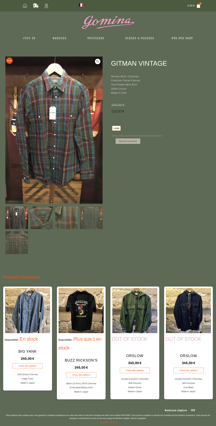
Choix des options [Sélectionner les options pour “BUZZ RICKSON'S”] (81, 374)
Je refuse (114, 422)
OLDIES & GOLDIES (140, 38)
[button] (97, 61)
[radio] (116, 128)
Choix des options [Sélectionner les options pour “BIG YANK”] (27, 365)
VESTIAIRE (97, 38)
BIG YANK (27, 351)
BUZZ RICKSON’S (81, 360)
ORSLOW (134, 355)
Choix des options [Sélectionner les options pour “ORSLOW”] (135, 370)
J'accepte (104, 422)
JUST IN (27, 38)
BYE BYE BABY (184, 38)
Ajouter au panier (128, 141)
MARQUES (60, 38)
